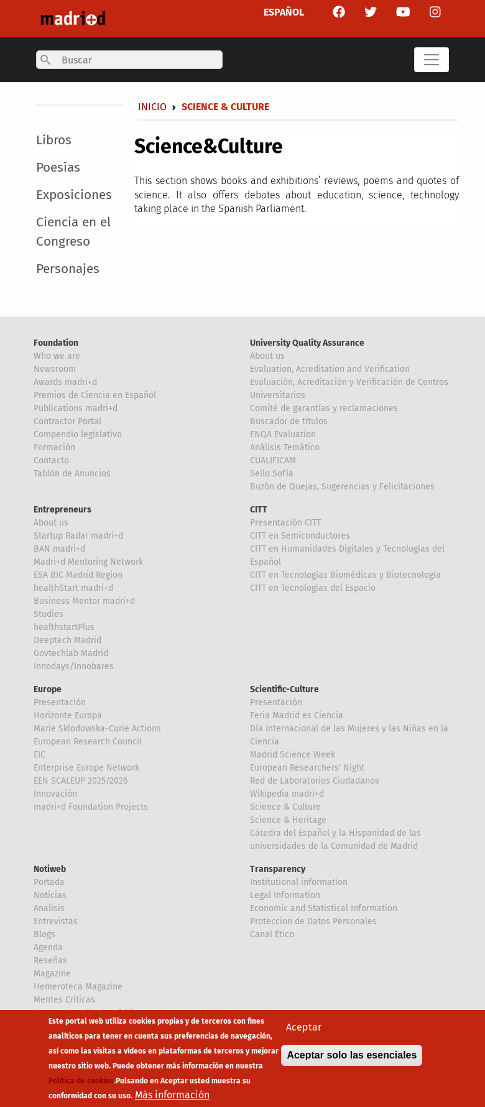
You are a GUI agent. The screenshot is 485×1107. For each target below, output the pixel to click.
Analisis (49, 908)
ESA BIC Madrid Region (78, 575)
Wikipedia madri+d (287, 794)
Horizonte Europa (68, 715)
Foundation (56, 343)
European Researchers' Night (307, 767)
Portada (49, 882)
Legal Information (285, 895)
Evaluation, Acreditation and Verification (330, 369)
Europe (48, 689)
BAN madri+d (59, 549)
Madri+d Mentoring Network (88, 562)
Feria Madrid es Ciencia (296, 715)
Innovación (55, 794)
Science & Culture (285, 807)
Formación (54, 447)
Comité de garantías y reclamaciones (324, 408)
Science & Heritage (288, 820)
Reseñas (50, 960)
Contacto (51, 460)
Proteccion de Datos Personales (313, 921)
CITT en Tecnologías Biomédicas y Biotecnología (345, 575)
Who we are (57, 356)
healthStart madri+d (73, 588)
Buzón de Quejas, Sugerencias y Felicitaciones (342, 486)
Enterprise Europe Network (86, 767)
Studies (48, 614)
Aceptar (303, 1032)
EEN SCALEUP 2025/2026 (80, 781)
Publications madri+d (76, 408)
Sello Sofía (271, 473)
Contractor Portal (67, 421)
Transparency (277, 869)
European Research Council (88, 741)
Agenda (48, 947)
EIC (39, 754)
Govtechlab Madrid (71, 653)
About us (267, 356)
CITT (258, 509)
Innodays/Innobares (74, 666)
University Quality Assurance (307, 343)
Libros (54, 140)
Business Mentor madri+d (84, 601)
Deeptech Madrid (67, 640)
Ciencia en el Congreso (73, 232)
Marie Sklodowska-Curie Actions (97, 728)
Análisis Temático (285, 447)
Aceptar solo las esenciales (352, 1060)
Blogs (44, 934)
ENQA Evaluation (283, 434)
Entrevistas (56, 921)
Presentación (60, 702)
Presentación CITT (285, 522)
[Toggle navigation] (431, 59)
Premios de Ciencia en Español (95, 395)
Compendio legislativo (78, 434)
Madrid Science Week (292, 754)
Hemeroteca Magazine (78, 986)
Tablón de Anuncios (72, 473)
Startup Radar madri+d (78, 535)
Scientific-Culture (284, 689)
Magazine (52, 973)
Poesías (58, 167)
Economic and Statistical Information (323, 908)
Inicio (152, 107)
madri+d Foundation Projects (91, 807)
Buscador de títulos (289, 421)
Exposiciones (74, 195)
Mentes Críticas (64, 999)
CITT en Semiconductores (300, 535)
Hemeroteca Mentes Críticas (90, 1012)
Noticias (50, 895)
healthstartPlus (64, 627)
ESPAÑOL (284, 12)
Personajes (67, 269)
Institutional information (299, 882)
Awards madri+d (65, 382)
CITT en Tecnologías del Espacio (313, 588)
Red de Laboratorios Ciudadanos (314, 781)
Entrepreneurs (62, 509)
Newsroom (55, 369)
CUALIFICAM (273, 460)
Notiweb (50, 869)
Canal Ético (272, 934)
